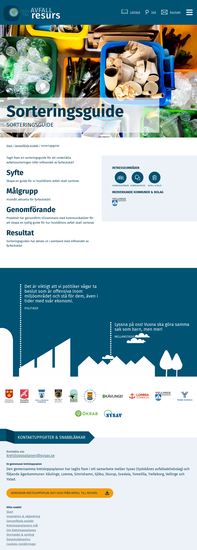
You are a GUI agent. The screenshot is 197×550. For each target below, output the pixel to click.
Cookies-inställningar (21, 544)
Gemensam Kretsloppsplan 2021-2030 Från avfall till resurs (60, 493)
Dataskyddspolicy (18, 539)
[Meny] (189, 12)
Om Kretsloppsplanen (21, 530)
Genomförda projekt (27, 145)
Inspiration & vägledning (23, 516)
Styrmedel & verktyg (20, 534)
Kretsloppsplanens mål (22, 525)
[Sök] (150, 12)
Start (9, 145)
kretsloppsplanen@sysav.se (30, 455)
